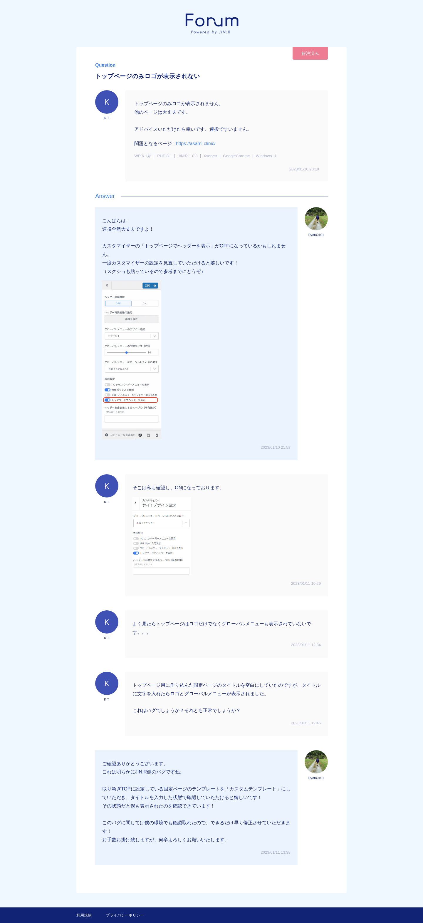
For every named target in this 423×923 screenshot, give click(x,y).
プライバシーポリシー (125, 915)
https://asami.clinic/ (196, 143)
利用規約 (84, 915)
